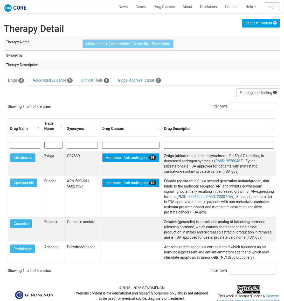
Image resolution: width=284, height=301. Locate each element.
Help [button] (250, 7)
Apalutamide (23, 183)
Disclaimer (208, 7)
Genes (141, 7)
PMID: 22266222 (191, 197)
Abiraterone (22, 158)
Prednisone (22, 249)
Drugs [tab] (16, 80)
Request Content (261, 23)
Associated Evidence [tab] (52, 80)
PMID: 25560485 (228, 161)
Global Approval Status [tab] (139, 80)
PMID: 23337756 (219, 197)
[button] (38, 128)
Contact (231, 7)
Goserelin (21, 224)
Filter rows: (220, 106)
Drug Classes (164, 7)
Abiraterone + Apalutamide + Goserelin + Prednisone (128, 44)
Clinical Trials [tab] (95, 80)
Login (271, 7)
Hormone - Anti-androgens (131, 157)
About (187, 7)
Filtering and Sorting (258, 93)
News (123, 7)
